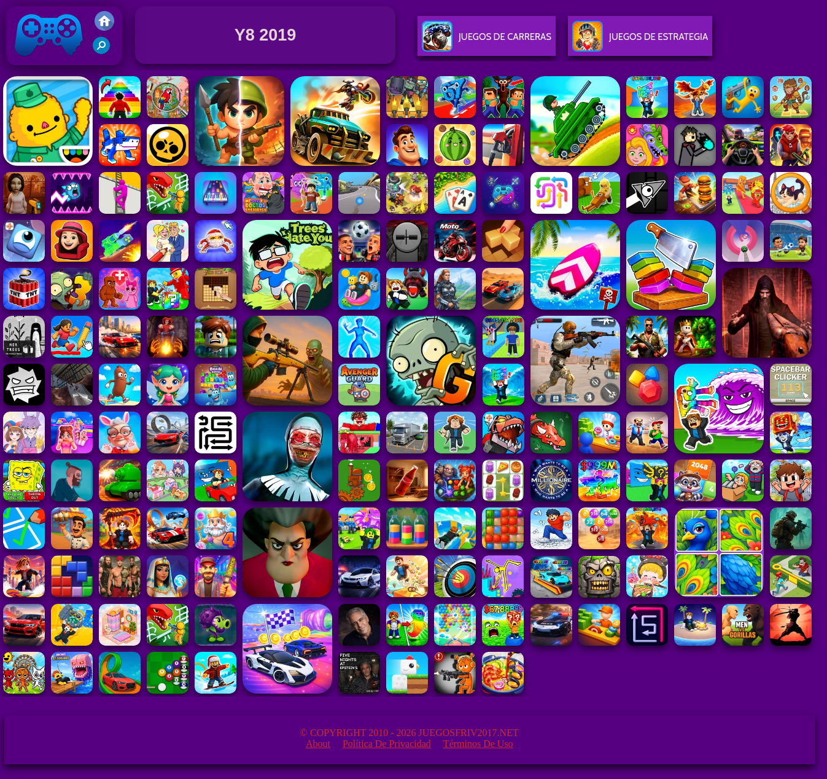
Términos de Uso (478, 743)
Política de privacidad (387, 743)
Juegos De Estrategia (640, 41)
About (318, 743)
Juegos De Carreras (486, 41)
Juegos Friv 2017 (49, 62)
